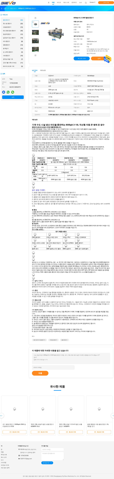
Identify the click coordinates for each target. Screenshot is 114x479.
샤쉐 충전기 (13, 56)
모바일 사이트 (5, 465)
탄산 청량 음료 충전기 (13, 31)
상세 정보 (35, 70)
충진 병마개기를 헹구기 (39, 340)
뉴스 (2, 460)
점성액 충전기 (13, 34)
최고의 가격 (82, 58)
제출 (40, 373)
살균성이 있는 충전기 (13, 38)
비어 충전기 (13, 41)
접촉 (13, 97)
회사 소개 (3, 457)
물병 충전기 (13, 20)
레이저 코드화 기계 (13, 66)
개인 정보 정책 (5, 468)
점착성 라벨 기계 (13, 59)
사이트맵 (3, 462)
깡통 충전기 (13, 45)
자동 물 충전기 (53, 340)
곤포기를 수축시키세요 (13, 63)
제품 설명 (43, 70)
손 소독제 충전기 (13, 52)
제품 (2, 452)
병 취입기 (13, 48)
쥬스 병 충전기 (13, 24)
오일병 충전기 (13, 27)
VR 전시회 (4, 454)
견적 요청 (106, 2)
